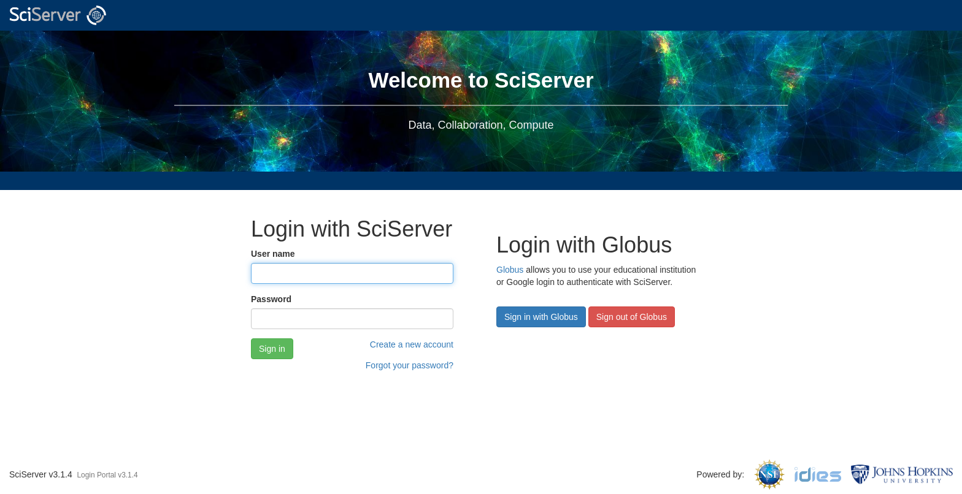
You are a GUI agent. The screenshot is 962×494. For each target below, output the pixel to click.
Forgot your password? (409, 365)
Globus (509, 270)
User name (273, 254)
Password (271, 299)
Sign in (272, 349)
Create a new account (411, 344)
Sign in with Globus (541, 317)
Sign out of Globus (631, 317)
